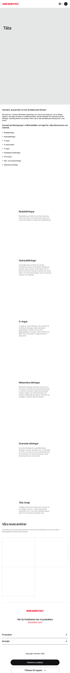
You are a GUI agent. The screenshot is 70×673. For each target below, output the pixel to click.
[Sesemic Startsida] (35, 611)
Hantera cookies (35, 662)
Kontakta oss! (35, 622)
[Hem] (10, 4)
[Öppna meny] (66, 4)
